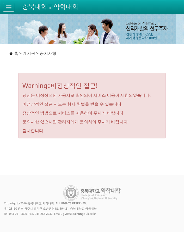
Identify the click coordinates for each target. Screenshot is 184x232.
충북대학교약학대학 (50, 6)
